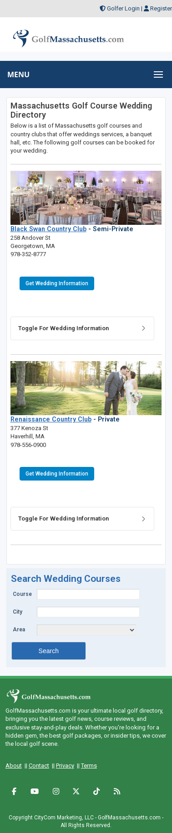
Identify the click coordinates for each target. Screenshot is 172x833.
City (17, 612)
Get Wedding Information (56, 283)
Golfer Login (123, 8)
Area (19, 629)
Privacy (65, 765)
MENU (18, 74)
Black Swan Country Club (48, 229)
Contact (39, 765)
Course (22, 594)
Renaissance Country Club (50, 419)
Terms (89, 765)
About (13, 765)
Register (161, 8)
